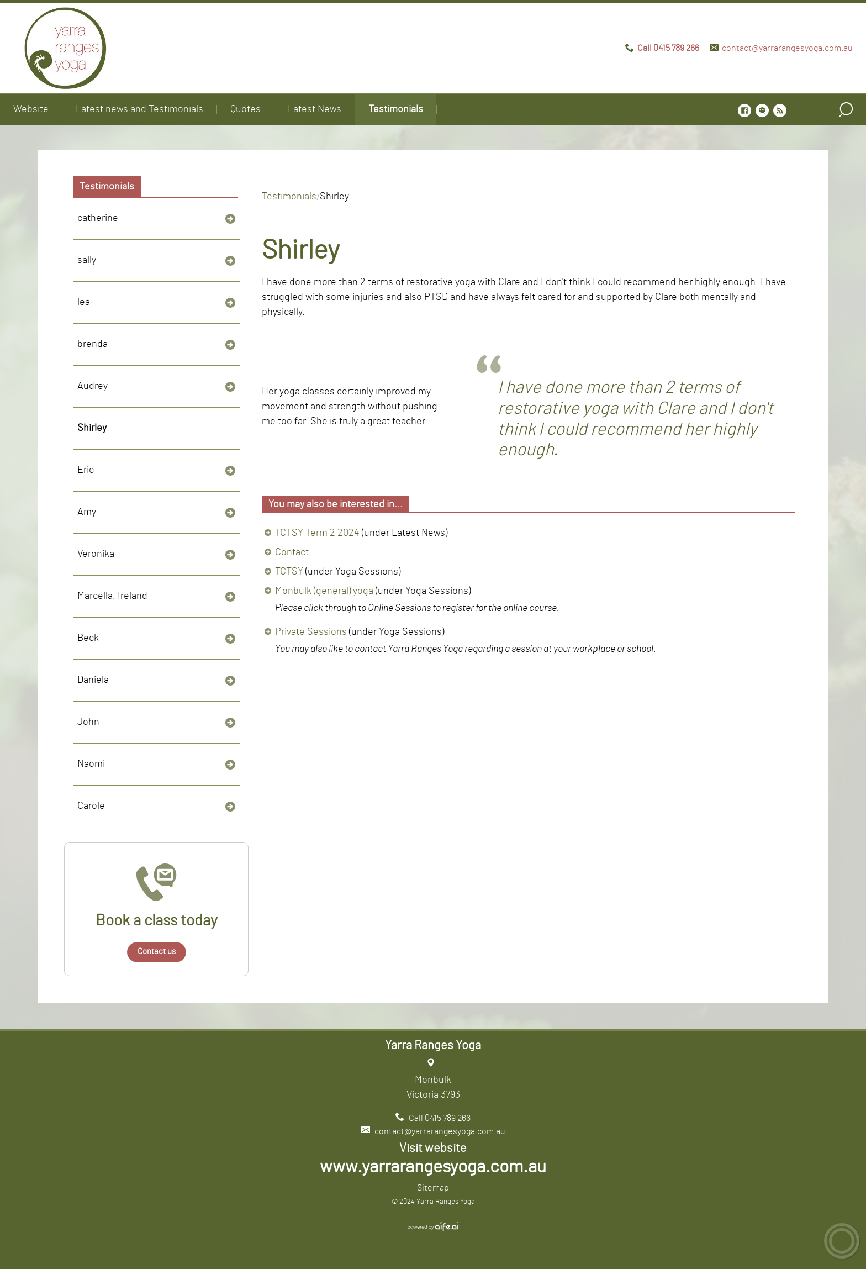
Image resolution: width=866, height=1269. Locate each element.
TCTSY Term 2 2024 (317, 533)
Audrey (92, 386)
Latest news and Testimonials (139, 109)
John (88, 722)
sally (86, 260)
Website (31, 109)
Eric (85, 470)
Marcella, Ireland (112, 596)
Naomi (91, 764)
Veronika (95, 554)
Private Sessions (311, 632)
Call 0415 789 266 (668, 48)
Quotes (245, 109)
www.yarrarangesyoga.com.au (433, 1167)
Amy (86, 512)
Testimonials (395, 109)
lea (83, 302)
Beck (88, 638)
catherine (97, 218)
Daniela (93, 680)
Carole (91, 806)
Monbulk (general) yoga (324, 591)
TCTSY (289, 572)
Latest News (314, 109)
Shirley (92, 428)
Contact (292, 552)
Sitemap (433, 1187)
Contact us (157, 951)
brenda (92, 344)
